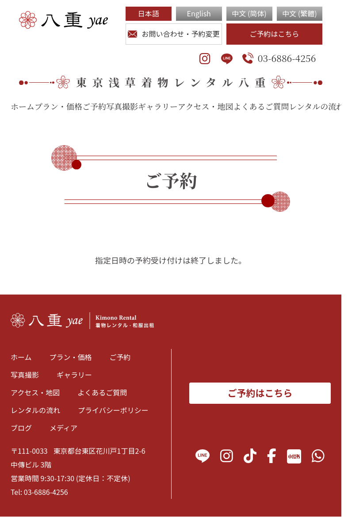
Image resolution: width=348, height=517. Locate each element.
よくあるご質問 (261, 106)
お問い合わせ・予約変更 (173, 33)
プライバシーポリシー (113, 410)
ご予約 (94, 106)
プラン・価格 (58, 106)
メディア (63, 427)
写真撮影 (122, 106)
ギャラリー (158, 106)
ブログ (21, 427)
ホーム (22, 106)
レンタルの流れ (316, 106)
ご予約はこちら (274, 33)
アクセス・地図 (205, 106)
